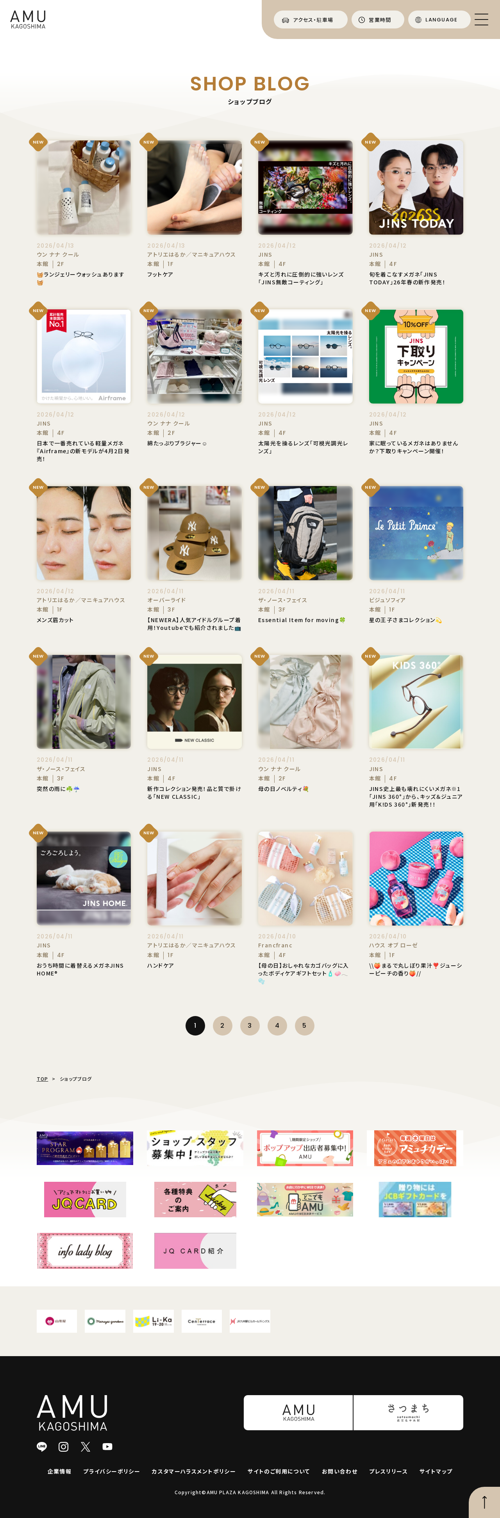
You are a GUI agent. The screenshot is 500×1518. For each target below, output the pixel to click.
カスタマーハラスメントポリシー (194, 1471)
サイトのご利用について (279, 1471)
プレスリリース (388, 1471)
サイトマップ (436, 1471)
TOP (42, 1078)
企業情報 (60, 1471)
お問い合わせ (339, 1471)
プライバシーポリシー (111, 1471)
